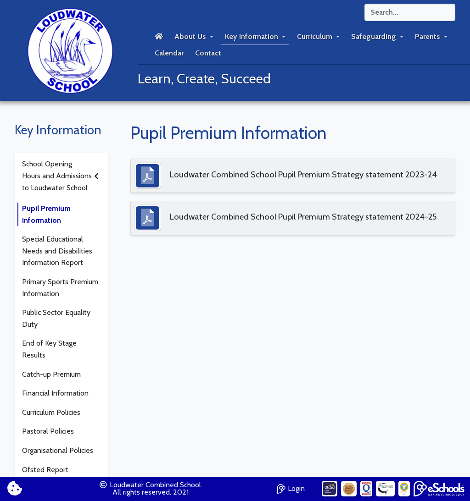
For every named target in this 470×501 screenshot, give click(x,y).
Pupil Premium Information (46, 214)
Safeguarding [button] (373, 36)
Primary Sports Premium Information (60, 287)
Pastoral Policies (48, 431)
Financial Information (55, 393)
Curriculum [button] (314, 36)
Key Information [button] (251, 36)
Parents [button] (427, 36)
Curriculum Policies (51, 412)
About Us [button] (190, 36)
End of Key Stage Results (49, 349)
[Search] (409, 12)
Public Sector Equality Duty (56, 318)
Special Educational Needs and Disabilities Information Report (57, 251)
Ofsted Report (45, 469)
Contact (208, 53)
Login (291, 487)
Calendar (169, 53)
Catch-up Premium (51, 374)
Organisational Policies (57, 450)
